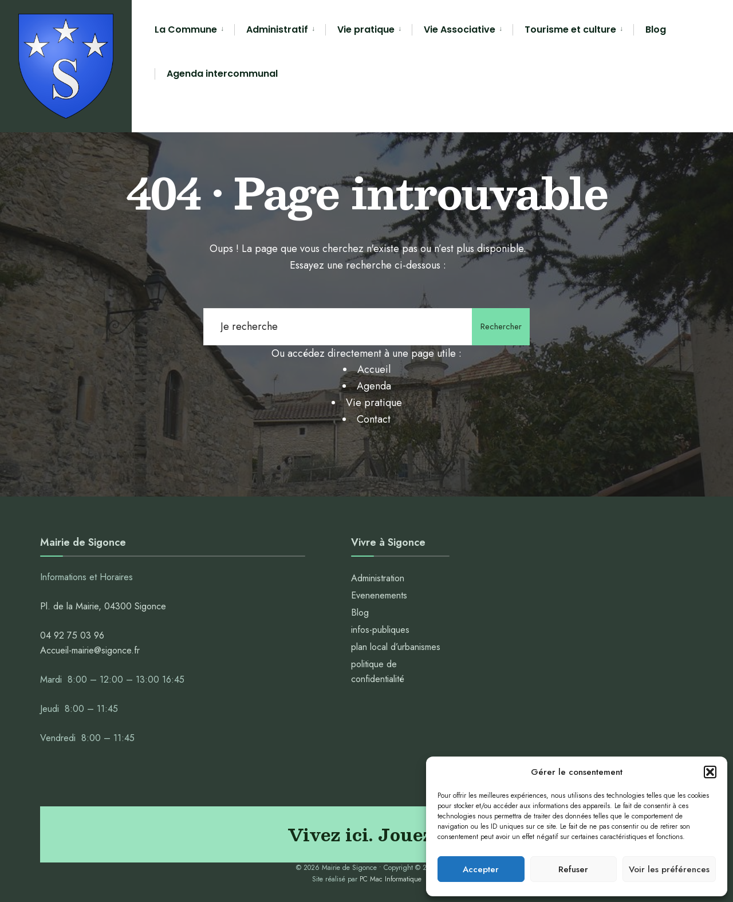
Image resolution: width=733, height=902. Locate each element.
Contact (374, 419)
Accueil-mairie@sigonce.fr (90, 650)
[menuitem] (194, 30)
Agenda (374, 386)
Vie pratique (366, 29)
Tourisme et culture (570, 29)
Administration (379, 578)
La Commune (186, 29)
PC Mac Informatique (390, 879)
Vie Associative (459, 29)
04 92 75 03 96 (72, 635)
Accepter (481, 869)
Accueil (374, 369)
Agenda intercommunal (222, 73)
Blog (655, 29)
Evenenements (379, 595)
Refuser (573, 869)
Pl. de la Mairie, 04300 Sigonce (103, 606)
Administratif (277, 29)
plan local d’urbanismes (395, 646)
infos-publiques (380, 629)
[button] (710, 772)
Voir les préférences (669, 869)
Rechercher (498, 326)
